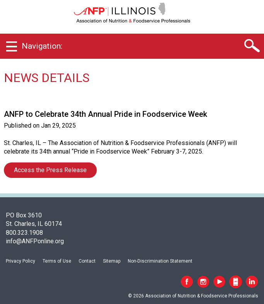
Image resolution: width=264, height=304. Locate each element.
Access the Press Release (50, 170)
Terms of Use (57, 261)
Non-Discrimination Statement (160, 261)
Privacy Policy (20, 261)
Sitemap (111, 261)
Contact (87, 261)
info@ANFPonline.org (35, 241)
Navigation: (42, 46)
